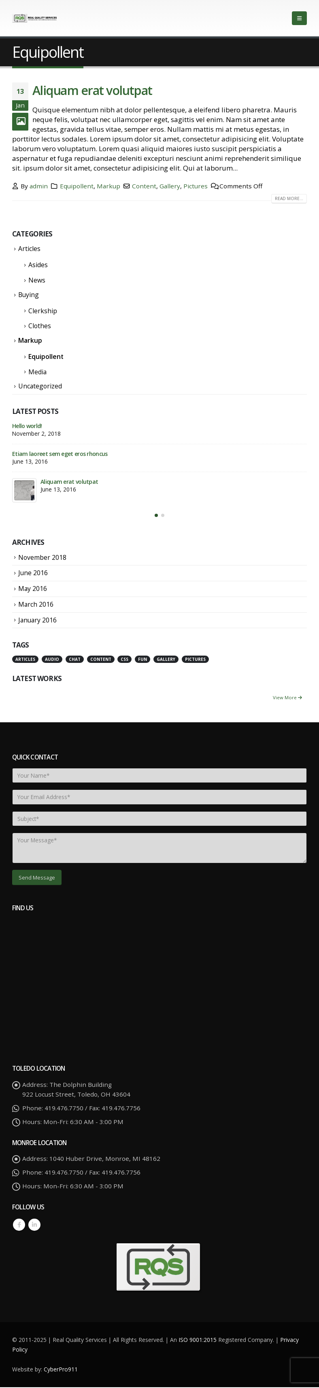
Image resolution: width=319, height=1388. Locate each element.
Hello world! (27, 426)
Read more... (289, 198)
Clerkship (42, 310)
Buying (28, 294)
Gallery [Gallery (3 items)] (166, 660)
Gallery (170, 186)
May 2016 (32, 589)
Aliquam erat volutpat (92, 90)
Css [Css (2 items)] (124, 660)
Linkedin (34, 1226)
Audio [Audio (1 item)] (52, 660)
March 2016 (35, 605)
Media (37, 371)
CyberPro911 (61, 1370)
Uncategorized (40, 386)
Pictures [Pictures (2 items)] (195, 660)
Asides (38, 264)
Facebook (19, 1226)
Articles (29, 248)
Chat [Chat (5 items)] (75, 660)
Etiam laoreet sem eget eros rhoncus (60, 454)
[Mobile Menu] (299, 18)
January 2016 (37, 620)
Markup (108, 186)
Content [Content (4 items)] (100, 660)
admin (39, 186)
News (36, 280)
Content (144, 186)
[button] (156, 516)
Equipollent (77, 186)
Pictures (195, 186)
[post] (24, 490)
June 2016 (33, 574)
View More (287, 698)
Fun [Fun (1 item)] (142, 660)
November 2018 (42, 558)
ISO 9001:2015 (198, 1340)
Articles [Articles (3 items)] (25, 660)
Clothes (39, 325)
